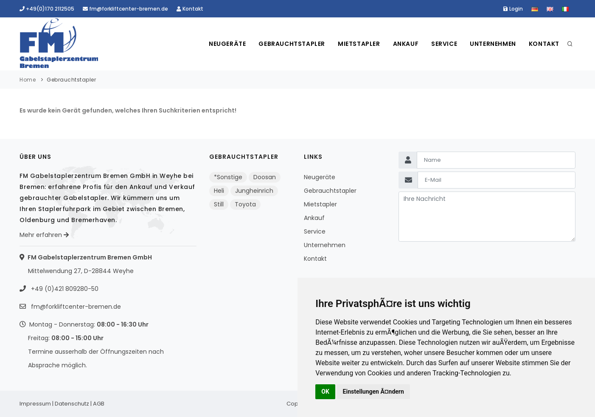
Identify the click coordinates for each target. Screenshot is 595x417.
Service (444, 43)
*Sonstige (228, 177)
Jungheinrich (254, 190)
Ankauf (405, 43)
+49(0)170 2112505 (47, 8)
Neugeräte (227, 43)
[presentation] (463, 261)
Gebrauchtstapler (291, 43)
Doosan (264, 177)
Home (28, 79)
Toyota (245, 204)
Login (513, 8)
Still (219, 204)
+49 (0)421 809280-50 (63, 289)
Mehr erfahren (44, 235)
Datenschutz (72, 404)
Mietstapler (359, 43)
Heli (219, 190)
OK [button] (325, 391)
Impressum (35, 404)
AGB (98, 404)
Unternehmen (493, 43)
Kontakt (190, 8)
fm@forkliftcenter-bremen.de (125, 8)
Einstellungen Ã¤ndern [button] (373, 391)
